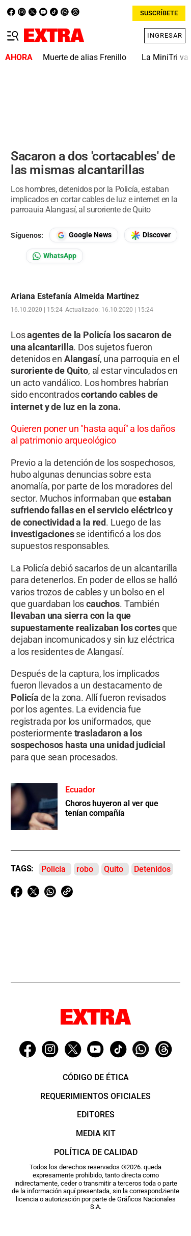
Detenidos (152, 869)
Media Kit (96, 1133)
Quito (113, 869)
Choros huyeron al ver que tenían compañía (111, 808)
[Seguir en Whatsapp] (54, 256)
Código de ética (96, 1077)
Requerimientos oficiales (95, 1096)
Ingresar (164, 35)
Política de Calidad (96, 1152)
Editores (96, 1114)
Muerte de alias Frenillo (84, 57)
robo (84, 869)
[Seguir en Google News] (83, 235)
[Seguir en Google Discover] (150, 235)
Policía (53, 869)
